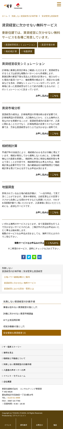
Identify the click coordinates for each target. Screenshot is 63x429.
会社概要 (7, 381)
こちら (55, 96)
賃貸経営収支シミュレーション (20, 45)
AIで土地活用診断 (11, 320)
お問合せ (39, 425)
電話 (55, 425)
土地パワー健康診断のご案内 (17, 277)
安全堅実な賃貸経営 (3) (14, 332)
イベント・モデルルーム (14, 375)
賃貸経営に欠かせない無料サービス (20, 283)
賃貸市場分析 (48, 45)
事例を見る (8, 352)
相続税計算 (11, 51)
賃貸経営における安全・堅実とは (19, 288)
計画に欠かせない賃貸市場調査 (18, 313)
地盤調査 (28, 51)
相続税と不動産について (14, 358)
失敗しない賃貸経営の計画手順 (17, 364)
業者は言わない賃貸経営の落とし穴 (20, 307)
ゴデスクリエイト (19, 416)
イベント (7, 425)
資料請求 (23, 425)
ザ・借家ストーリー (12, 346)
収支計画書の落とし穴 (14, 326)
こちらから (53, 243)
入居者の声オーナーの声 (14, 370)
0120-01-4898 (14, 398)
